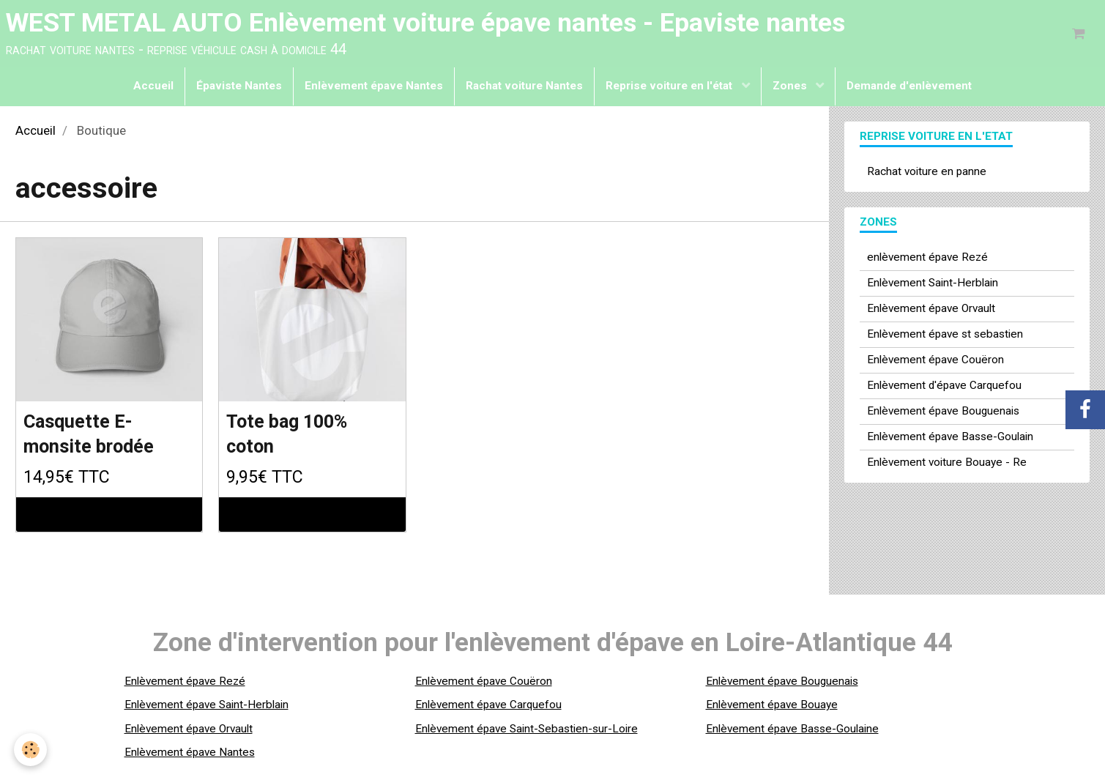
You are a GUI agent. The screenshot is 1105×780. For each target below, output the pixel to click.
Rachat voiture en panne (926, 173)
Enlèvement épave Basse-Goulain (950, 438)
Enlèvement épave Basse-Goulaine (792, 731)
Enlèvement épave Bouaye (772, 708)
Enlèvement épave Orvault (931, 310)
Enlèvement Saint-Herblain (932, 284)
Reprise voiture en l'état (670, 87)
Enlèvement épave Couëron (935, 361)
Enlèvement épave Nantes (374, 87)
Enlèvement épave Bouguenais (943, 413)
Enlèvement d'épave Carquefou (944, 387)
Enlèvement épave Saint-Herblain (206, 708)
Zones (791, 87)
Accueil (153, 87)
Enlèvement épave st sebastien (945, 336)
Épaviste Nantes (239, 87)
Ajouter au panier (109, 517)
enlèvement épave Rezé (927, 259)
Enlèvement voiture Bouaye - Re (947, 464)
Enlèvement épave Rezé (184, 684)
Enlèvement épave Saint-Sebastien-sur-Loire (526, 731)
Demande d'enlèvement (909, 87)
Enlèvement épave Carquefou (488, 708)
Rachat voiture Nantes (524, 87)
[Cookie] (31, 749)
